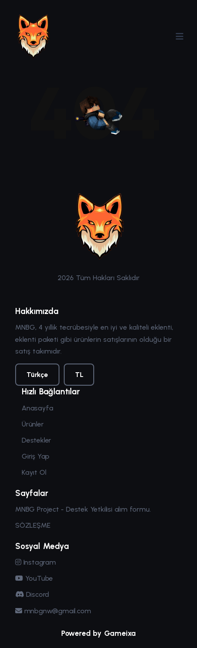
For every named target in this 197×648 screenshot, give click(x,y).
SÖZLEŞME (32, 525)
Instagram (35, 562)
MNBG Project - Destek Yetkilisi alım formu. (83, 509)
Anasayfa (37, 408)
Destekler (36, 440)
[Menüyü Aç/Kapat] (179, 36)
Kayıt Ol (34, 472)
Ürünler (33, 424)
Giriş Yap (35, 456)
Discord (32, 594)
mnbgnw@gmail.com (53, 611)
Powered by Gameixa (98, 633)
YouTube (34, 578)
